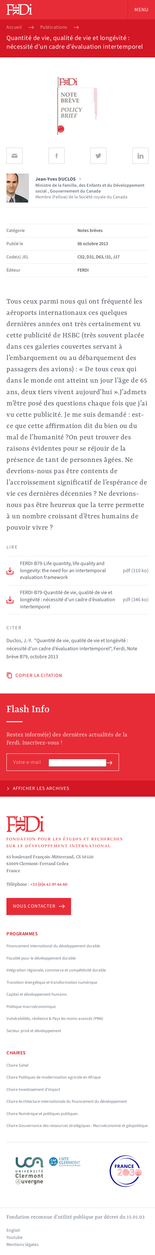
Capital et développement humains (36, 994)
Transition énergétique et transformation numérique (51, 982)
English (13, 1230)
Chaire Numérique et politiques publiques (42, 1114)
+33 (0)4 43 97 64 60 (49, 884)
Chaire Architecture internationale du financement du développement (66, 1101)
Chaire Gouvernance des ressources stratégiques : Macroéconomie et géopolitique (77, 1126)
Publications (53, 27)
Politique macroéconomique (31, 1007)
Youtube (14, 1237)
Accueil (14, 27)
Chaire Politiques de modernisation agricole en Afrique (53, 1077)
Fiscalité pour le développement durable (41, 958)
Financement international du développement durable (53, 946)
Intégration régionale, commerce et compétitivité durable (56, 970)
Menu (141, 9)
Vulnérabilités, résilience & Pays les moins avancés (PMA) (54, 1018)
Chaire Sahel (17, 1065)
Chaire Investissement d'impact (33, 1089)
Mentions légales (22, 1244)
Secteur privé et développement (33, 1031)
